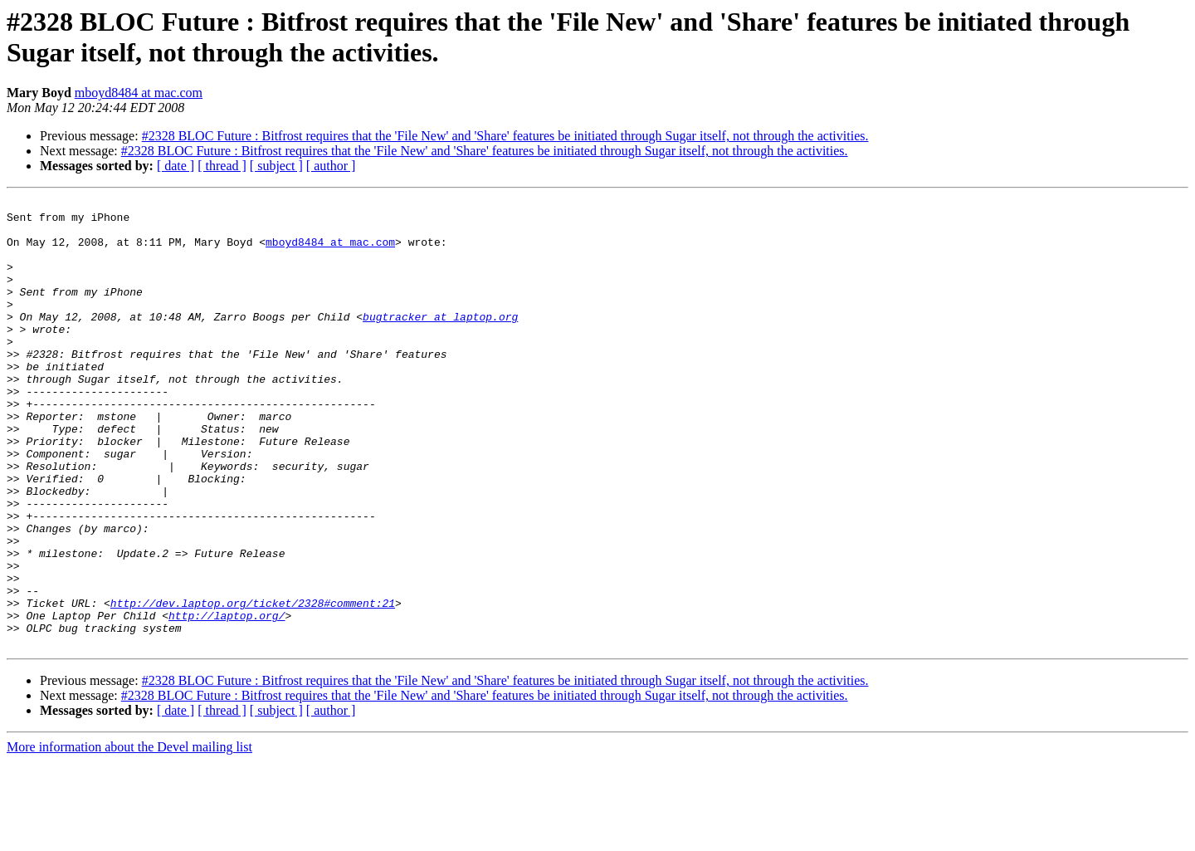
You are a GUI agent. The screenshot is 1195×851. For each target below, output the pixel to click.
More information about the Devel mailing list (129, 836)
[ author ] (331, 166)
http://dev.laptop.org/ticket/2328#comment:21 (252, 684)
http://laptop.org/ (226, 699)
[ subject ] (276, 166)
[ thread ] (222, 166)
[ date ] (175, 166)
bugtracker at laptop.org (440, 341)
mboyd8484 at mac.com (138, 93)
